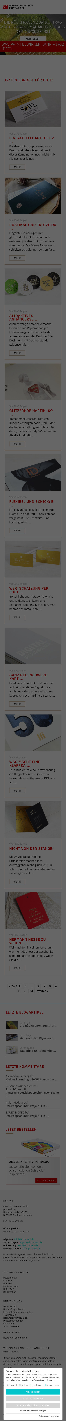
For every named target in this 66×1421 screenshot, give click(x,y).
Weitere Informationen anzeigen (33, 1411)
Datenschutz (44, 1416)
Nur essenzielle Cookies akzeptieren (33, 1405)
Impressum (55, 1416)
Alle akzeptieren (33, 1391)
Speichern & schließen (33, 1398)
